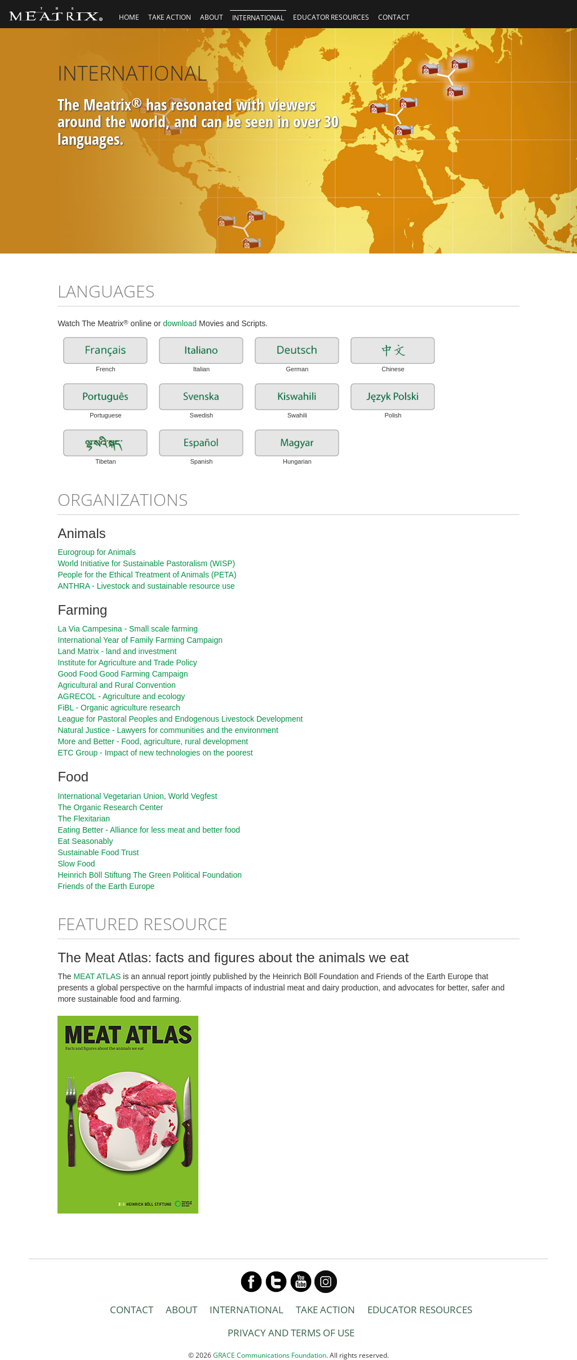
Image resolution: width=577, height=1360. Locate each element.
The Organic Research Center (110, 807)
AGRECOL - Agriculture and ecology (121, 696)
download (180, 323)
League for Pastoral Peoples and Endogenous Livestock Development (180, 718)
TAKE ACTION (169, 17)
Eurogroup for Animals (96, 552)
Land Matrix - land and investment (116, 651)
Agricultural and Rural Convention (116, 685)
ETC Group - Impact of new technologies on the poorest (154, 752)
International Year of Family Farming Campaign (140, 640)
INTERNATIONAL (258, 18)
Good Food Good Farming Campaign (122, 673)
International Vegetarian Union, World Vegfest (137, 796)
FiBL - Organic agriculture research (118, 707)
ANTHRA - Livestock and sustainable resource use (145, 585)
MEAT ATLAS (97, 976)
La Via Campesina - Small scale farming (127, 628)
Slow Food (76, 863)
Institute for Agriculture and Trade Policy (127, 662)
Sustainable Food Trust (98, 852)
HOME (129, 17)
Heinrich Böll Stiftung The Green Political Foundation (149, 874)
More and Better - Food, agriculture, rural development (152, 741)
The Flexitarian (83, 818)
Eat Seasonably (85, 841)
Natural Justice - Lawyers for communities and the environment (167, 730)
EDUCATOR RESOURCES (331, 17)
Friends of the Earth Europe (105, 886)
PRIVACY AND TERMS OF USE (291, 1332)
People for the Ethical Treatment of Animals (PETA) (146, 574)
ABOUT (211, 17)
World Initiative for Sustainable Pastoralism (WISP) (146, 563)
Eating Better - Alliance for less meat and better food (148, 829)
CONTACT (394, 17)
